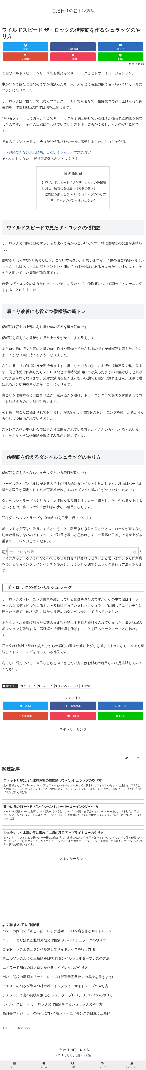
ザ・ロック (29, 687)
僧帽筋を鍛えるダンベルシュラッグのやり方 (75, 195)
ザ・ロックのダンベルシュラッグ (73, 201)
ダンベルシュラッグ (68, 687)
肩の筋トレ (11, 687)
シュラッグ (46, 687)
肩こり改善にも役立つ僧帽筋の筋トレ (71, 189)
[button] (135, 553)
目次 (67, 173)
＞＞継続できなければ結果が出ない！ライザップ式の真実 (46, 152)
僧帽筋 (87, 687)
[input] (73, 553)
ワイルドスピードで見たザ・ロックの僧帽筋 (75, 182)
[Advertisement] (73, 742)
